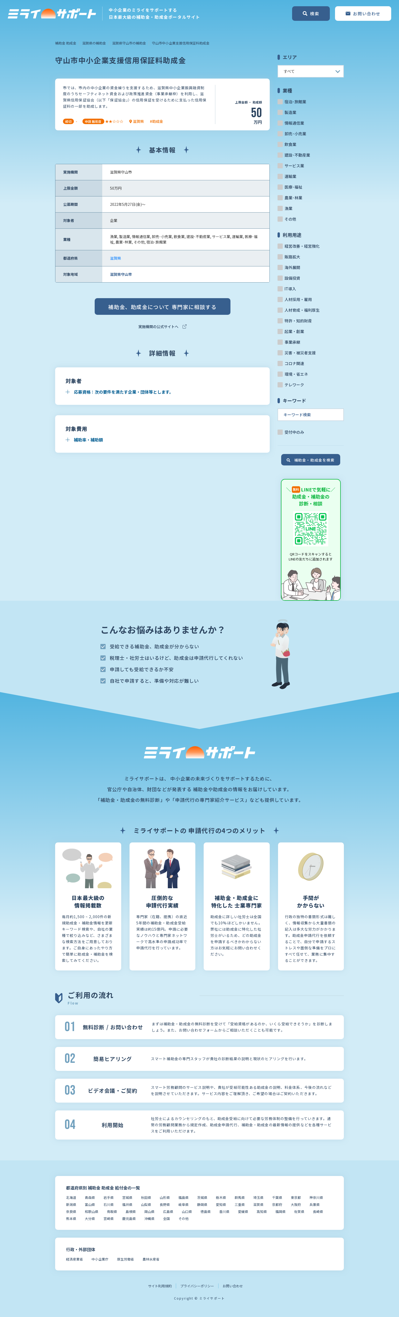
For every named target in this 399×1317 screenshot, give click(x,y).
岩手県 (109, 1197)
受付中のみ (294, 432)
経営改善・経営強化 (302, 246)
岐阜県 (183, 1204)
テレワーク (294, 384)
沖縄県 (149, 1218)
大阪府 (296, 1204)
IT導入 (290, 288)
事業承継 (292, 342)
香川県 (224, 1211)
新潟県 (71, 1204)
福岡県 (280, 1211)
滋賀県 (115, 258)
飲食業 (290, 144)
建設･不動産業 (297, 155)
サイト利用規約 (160, 1285)
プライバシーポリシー (197, 1285)
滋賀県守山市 (121, 274)
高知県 (262, 1211)
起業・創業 (294, 331)
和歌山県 (91, 1211)
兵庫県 (315, 1204)
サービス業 (294, 165)
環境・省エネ (296, 374)
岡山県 (149, 1211)
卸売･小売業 (295, 133)
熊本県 (71, 1218)
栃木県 (221, 1197)
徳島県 (206, 1211)
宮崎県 (109, 1218)
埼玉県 (258, 1197)
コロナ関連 (294, 363)
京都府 (277, 1204)
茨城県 (202, 1197)
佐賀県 (299, 1211)
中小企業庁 (100, 1259)
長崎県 (318, 1211)
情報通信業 (294, 123)
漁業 (288, 208)
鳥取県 (112, 1211)
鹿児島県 (129, 1218)
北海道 (71, 1197)
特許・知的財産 (298, 320)
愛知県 (221, 1204)
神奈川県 (316, 1197)
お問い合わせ (233, 1285)
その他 (290, 219)
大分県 (90, 1218)
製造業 (290, 112)
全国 (166, 1218)
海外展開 (292, 267)
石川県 (109, 1204)
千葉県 (277, 1197)
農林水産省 (151, 1259)
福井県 (127, 1204)
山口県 (187, 1211)
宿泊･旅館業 (295, 101)
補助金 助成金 (65, 43)
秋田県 (146, 1197)
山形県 (165, 1197)
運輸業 (290, 176)
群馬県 (240, 1197)
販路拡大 (292, 256)
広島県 (168, 1211)
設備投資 (292, 278)
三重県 (240, 1204)
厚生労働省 (125, 1259)
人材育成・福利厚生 (302, 310)
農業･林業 (293, 197)
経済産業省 (74, 1259)
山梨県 (146, 1204)
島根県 (131, 1211)
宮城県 (127, 1197)
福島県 (183, 1197)
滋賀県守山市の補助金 (129, 43)
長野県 (165, 1204)
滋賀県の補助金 (94, 43)
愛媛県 (243, 1211)
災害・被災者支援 (300, 352)
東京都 (296, 1197)
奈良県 (71, 1211)
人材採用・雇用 (298, 299)
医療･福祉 (293, 187)
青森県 (90, 1197)
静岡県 (202, 1204)
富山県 (90, 1204)
